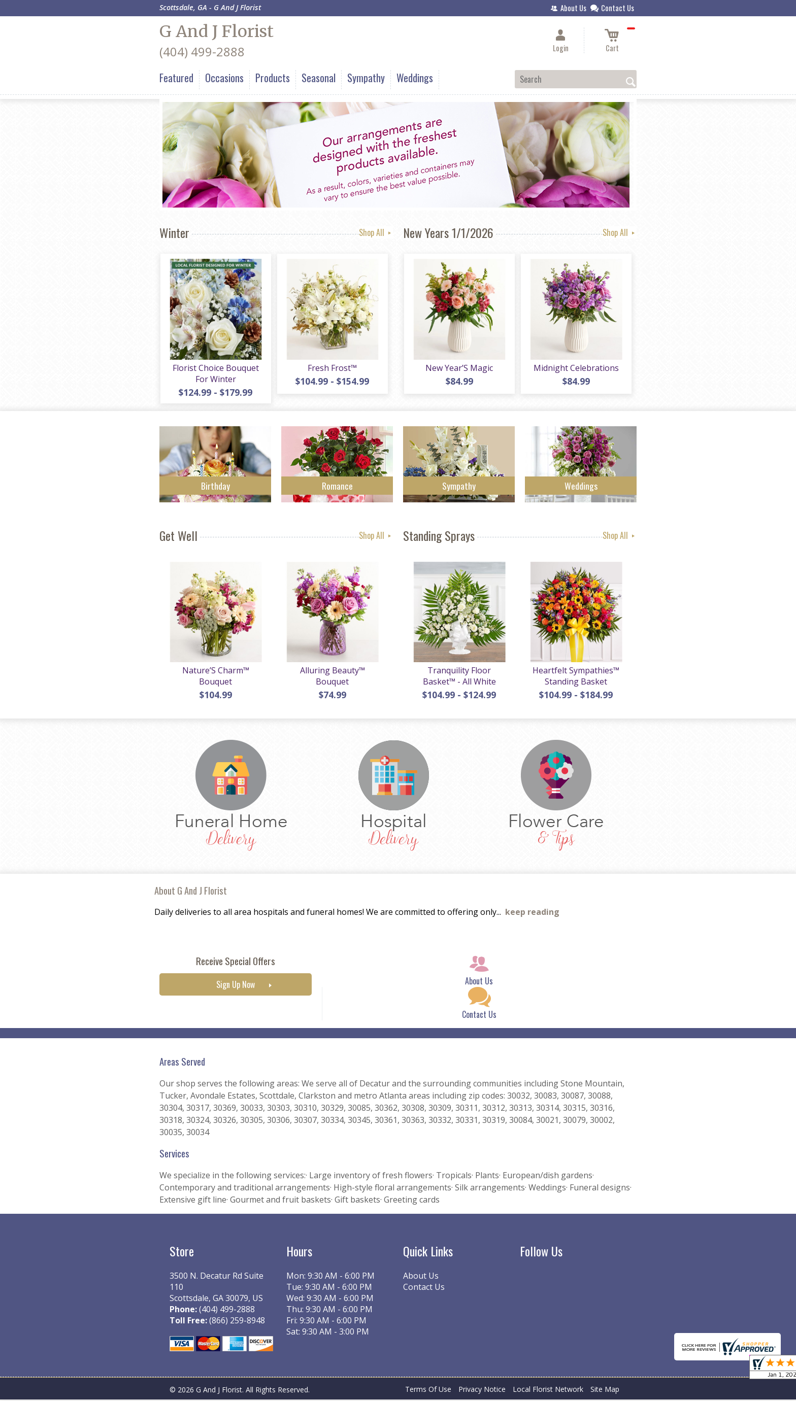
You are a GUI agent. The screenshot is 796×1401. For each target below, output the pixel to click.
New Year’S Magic (459, 368)
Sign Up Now (235, 986)
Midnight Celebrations (575, 368)
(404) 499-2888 (202, 51)
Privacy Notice (482, 1390)
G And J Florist (216, 31)
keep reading (532, 913)
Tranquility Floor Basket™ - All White (458, 677)
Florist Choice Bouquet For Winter (215, 374)
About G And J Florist (190, 892)
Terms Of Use (428, 1390)
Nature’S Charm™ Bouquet (215, 677)
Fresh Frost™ (332, 368)
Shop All (376, 232)
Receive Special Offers (235, 962)
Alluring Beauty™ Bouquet (332, 677)
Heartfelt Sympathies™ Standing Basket (576, 677)
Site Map (604, 1390)
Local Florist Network (548, 1390)
